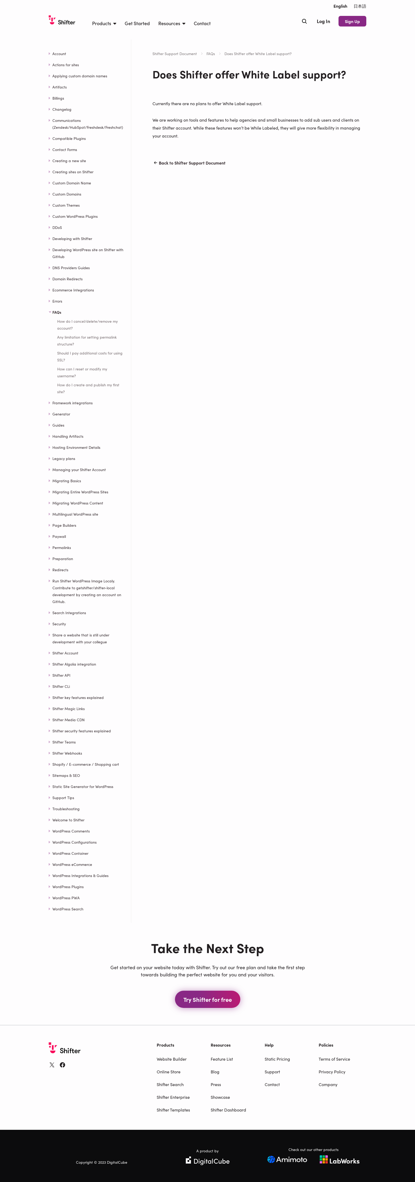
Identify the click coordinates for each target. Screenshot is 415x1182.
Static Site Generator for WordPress (82, 786)
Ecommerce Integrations (73, 290)
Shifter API (61, 675)
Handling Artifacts (67, 436)
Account (59, 53)
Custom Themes (66, 205)
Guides (58, 425)
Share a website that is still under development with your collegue (80, 638)
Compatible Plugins (69, 138)
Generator (61, 414)
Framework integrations (72, 402)
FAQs (210, 53)
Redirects (60, 569)
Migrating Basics (66, 480)
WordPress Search (67, 908)
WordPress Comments (71, 831)
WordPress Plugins (68, 886)
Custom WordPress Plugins (75, 216)
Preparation (62, 558)
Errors (57, 301)
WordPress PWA (66, 897)
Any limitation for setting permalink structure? (87, 340)
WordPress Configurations (74, 842)
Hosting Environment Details (76, 447)
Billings (58, 98)
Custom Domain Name (71, 182)
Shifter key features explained (78, 697)
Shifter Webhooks (67, 753)
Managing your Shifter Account (79, 469)
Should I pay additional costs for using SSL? (90, 356)
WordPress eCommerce (72, 864)
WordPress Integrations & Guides (80, 875)
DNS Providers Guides (71, 267)
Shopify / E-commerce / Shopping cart (85, 764)
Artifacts (59, 87)
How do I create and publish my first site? (88, 388)
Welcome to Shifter (68, 819)
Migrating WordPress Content (77, 503)
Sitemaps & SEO (66, 775)
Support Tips (63, 797)
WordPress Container (70, 853)
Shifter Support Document (174, 53)
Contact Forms (64, 149)
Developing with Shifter (72, 238)
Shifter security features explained (81, 730)
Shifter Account (65, 653)
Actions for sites (65, 64)
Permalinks (61, 547)
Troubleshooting (66, 808)
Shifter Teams (64, 742)
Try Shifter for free (207, 999)
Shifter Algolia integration (74, 664)
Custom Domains (66, 194)
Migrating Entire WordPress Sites (80, 491)
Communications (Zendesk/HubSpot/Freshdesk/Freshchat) (87, 124)
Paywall (59, 536)
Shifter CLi (61, 686)
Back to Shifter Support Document (188, 163)
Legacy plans (63, 458)
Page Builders (64, 525)
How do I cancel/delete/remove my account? (87, 324)
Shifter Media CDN (68, 719)
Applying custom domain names (79, 75)
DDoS (57, 227)
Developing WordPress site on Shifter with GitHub (87, 253)
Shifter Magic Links (68, 708)
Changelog (61, 109)
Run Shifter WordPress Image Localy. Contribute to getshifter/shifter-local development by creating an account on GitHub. (86, 591)
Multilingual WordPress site (75, 514)
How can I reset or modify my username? (82, 372)
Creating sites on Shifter (72, 171)
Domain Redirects (67, 278)
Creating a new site (69, 160)
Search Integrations (69, 612)
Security (59, 623)
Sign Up (352, 21)
